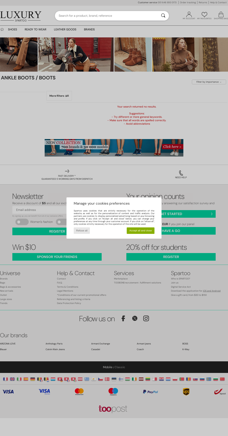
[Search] (163, 16)
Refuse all (81, 230)
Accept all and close (140, 230)
